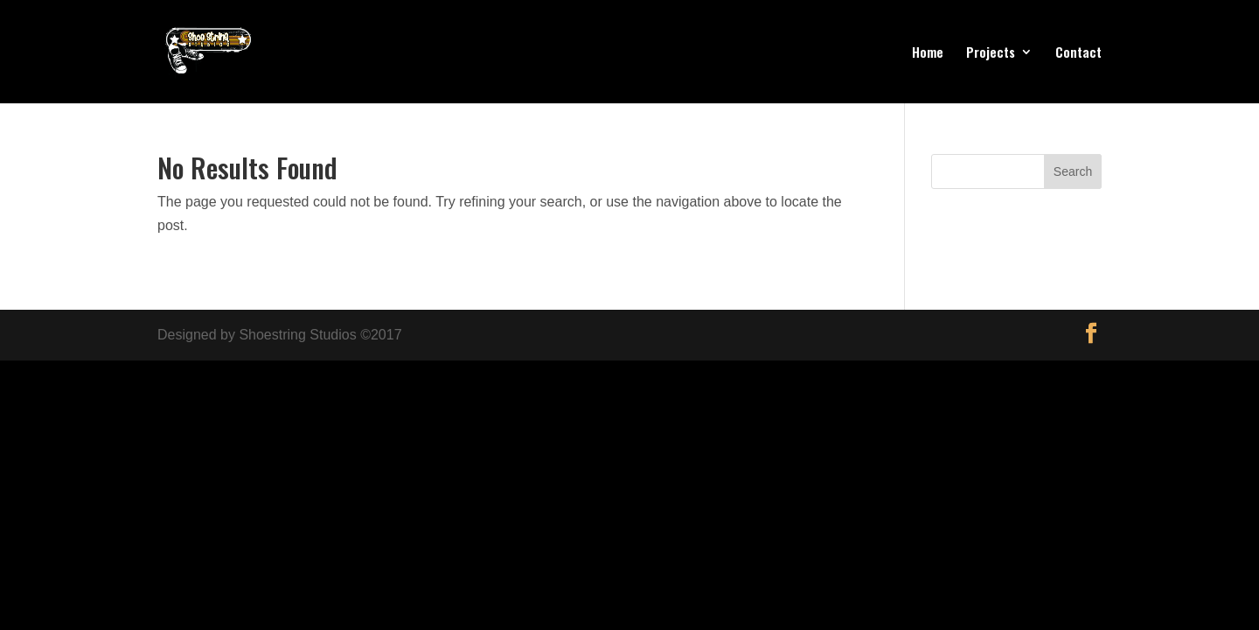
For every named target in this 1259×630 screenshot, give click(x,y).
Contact (1078, 53)
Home (927, 53)
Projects (990, 53)
